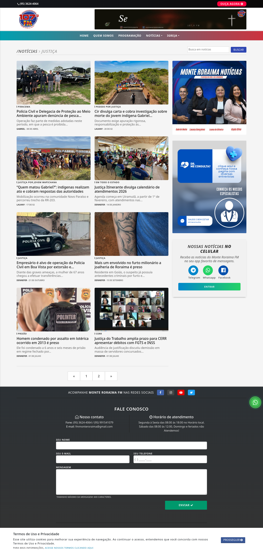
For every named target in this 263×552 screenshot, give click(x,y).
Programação (129, 35)
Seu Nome (63, 439)
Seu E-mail (63, 453)
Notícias (153, 35)
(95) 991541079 (103, 422)
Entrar (209, 286)
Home (84, 35)
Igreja (172, 35)
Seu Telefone (143, 453)
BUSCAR (238, 50)
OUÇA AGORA (231, 4)
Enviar (186, 505)
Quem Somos (103, 35)
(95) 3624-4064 (82, 422)
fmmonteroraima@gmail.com (94, 426)
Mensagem (63, 467)
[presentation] (81, 507)
